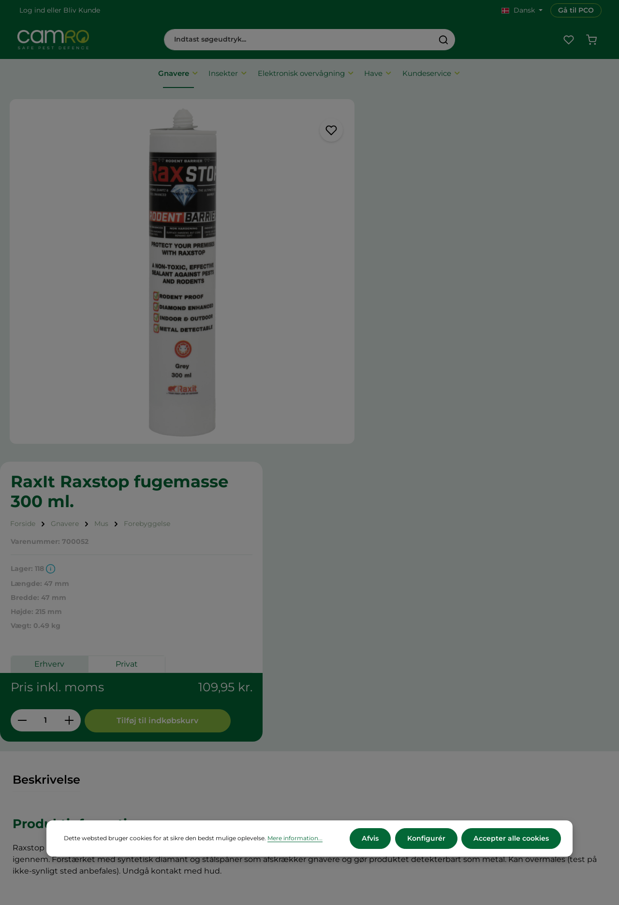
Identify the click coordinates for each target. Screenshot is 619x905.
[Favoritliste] (568, 39)
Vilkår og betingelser (209, 709)
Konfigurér (427, 838)
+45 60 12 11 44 (507, 728)
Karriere (341, 709)
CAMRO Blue (350, 696)
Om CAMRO (194, 696)
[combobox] (298, 39)
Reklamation (195, 760)
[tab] (46, 477)
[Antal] (406, 356)
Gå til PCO (576, 10)
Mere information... (295, 838)
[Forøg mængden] (430, 356)
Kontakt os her (508, 801)
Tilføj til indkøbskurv (518, 356)
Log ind (32, 10)
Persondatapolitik (204, 773)
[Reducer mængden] (382, 356)
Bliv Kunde (81, 10)
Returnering (194, 747)
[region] (180, 268)
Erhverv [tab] (410, 300)
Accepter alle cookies (511, 838)
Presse (339, 722)
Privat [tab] (487, 300)
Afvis (371, 838)
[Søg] (443, 39)
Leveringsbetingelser (210, 722)
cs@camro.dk (524, 739)
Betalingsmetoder (204, 735)
